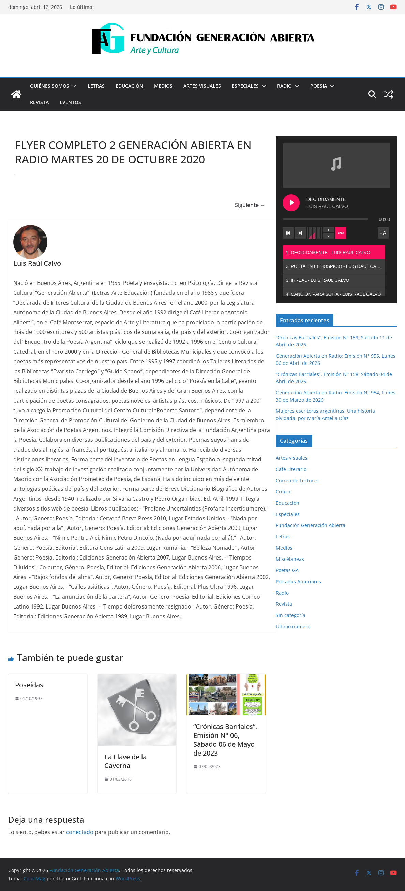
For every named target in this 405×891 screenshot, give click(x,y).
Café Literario (291, 469)
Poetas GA (287, 570)
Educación (129, 86)
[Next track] (300, 233)
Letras (96, 86)
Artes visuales (202, 86)
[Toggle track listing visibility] (383, 233)
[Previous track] (288, 233)
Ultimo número (293, 626)
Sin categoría (290, 615)
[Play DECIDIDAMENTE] (291, 202)
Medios (163, 86)
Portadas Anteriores (298, 581)
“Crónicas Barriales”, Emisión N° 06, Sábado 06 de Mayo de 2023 (225, 740)
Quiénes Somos (49, 86)
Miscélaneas (290, 559)
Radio (284, 86)
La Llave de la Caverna (125, 761)
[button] (73, 86)
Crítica (283, 491)
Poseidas (29, 685)
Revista (39, 102)
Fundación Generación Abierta (310, 525)
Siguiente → (250, 205)
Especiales (245, 86)
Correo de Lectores (297, 480)
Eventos (70, 102)
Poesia (318, 86)
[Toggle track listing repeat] (340, 233)
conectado (79, 832)
